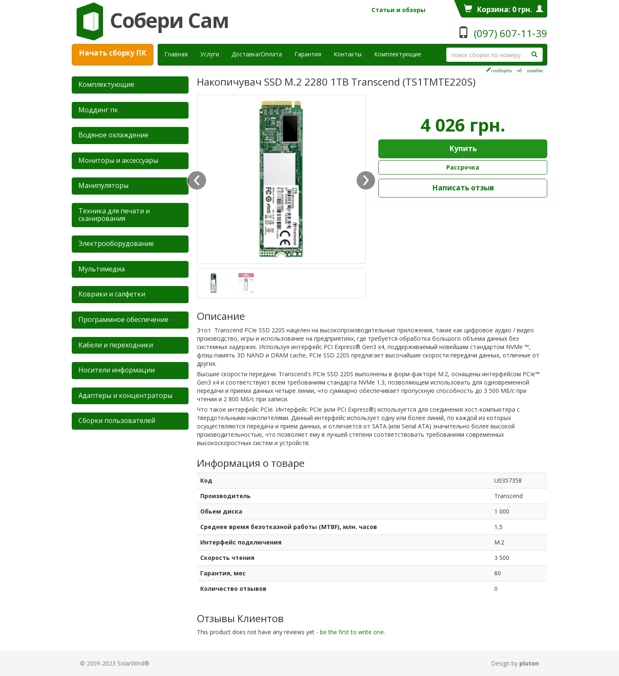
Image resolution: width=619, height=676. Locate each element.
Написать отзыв (463, 187)
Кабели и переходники (115, 344)
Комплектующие (397, 54)
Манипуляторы (103, 185)
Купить (463, 148)
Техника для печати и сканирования (114, 214)
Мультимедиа (101, 268)
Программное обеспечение (123, 319)
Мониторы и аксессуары (118, 160)
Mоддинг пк (98, 109)
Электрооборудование (116, 243)
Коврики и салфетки (111, 294)
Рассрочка (462, 167)
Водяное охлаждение (113, 134)
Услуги (212, 54)
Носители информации (116, 370)
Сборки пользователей (116, 420)
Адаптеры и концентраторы (125, 395)
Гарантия (307, 54)
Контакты (348, 54)
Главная (176, 54)
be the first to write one (352, 632)
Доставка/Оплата (256, 54)
